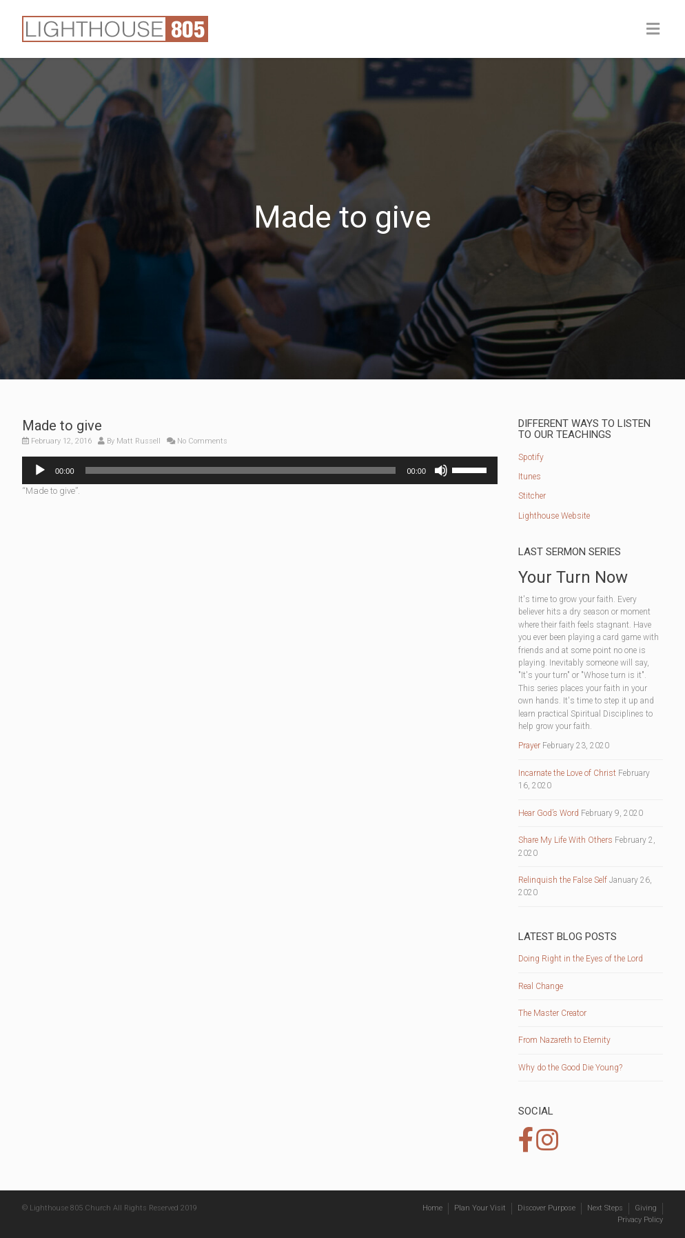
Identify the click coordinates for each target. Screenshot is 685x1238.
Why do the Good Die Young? (570, 1067)
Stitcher (532, 496)
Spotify (531, 457)
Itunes (529, 476)
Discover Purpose (546, 1208)
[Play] (40, 470)
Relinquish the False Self (562, 880)
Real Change (540, 986)
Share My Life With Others (565, 840)
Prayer (529, 745)
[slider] (240, 470)
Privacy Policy (640, 1219)
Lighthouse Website (554, 516)
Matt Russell (138, 441)
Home (432, 1208)
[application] (260, 470)
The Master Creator (552, 1013)
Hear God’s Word (548, 813)
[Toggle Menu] (653, 29)
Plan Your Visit (480, 1208)
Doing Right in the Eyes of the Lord (580, 959)
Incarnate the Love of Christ (567, 773)
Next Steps (605, 1208)
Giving (646, 1208)
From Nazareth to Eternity (564, 1040)
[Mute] (441, 470)
